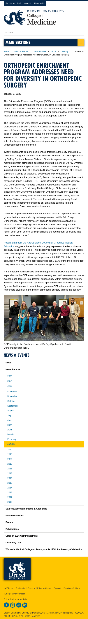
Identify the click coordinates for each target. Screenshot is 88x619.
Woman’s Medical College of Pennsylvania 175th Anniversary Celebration (44, 549)
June (9, 420)
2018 (9, 468)
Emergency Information (14, 594)
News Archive (40, 51)
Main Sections (18, 42)
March (10, 434)
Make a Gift (39, 3)
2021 (9, 454)
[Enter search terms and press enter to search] (44, 32)
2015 (9, 483)
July (9, 415)
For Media (20, 588)
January (64, 51)
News (8, 362)
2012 (9, 497)
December (12, 391)
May (9, 425)
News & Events (21, 51)
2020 (9, 459)
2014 (9, 487)
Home (6, 51)
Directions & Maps (72, 588)
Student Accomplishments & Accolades (26, 509)
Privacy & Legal (44, 588)
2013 (9, 492)
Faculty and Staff (13, 3)
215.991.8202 (10, 616)
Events (9, 522)
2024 (9, 381)
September (12, 406)
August (10, 410)
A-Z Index (8, 588)
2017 (9, 473)
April (9, 429)
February (11, 439)
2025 (9, 376)
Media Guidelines (15, 515)
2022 (9, 449)
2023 (53, 51)
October (11, 401)
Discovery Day (13, 542)
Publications (12, 529)
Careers (31, 588)
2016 (9, 478)
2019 (9, 464)
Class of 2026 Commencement (21, 536)
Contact (57, 588)
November (12, 396)
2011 (9, 502)
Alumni (27, 3)
